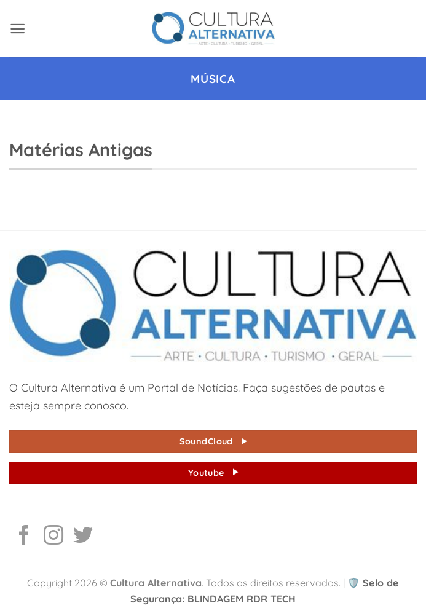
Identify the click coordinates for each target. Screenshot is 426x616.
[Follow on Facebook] (24, 537)
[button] (17, 28)
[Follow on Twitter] (83, 537)
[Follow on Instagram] (53, 537)
